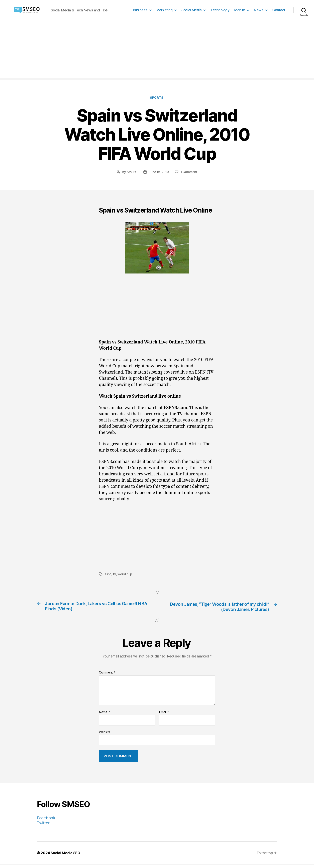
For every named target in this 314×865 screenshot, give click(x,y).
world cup (125, 574)
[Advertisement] (157, 50)
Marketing (164, 10)
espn (108, 574)
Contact (278, 10)
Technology (219, 10)
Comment (107, 673)
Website (104, 733)
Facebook (46, 818)
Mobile (239, 10)
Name (104, 713)
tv (114, 574)
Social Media (191, 10)
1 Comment (189, 172)
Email (164, 713)
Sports (157, 98)
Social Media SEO (66, 854)
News (258, 10)
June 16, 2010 (159, 172)
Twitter (43, 823)
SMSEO (131, 172)
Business (140, 10)
